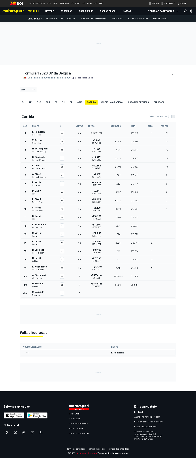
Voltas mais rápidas (112, 102)
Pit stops (159, 102)
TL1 (30, 102)
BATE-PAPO (168, 3)
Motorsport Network (86, 453)
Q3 (71, 102)
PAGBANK (64, 3)
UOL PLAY (87, 3)
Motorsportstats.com (79, 433)
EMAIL (182, 3)
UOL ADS (98, 3)
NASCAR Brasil (108, 11)
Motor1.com (74, 418)
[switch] (162, 116)
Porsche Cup (86, 11)
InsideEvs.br (74, 413)
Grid (79, 102)
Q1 (56, 102)
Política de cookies (96, 448)
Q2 (63, 102)
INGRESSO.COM (37, 3)
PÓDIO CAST (117, 18)
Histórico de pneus (138, 102)
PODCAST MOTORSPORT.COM (94, 18)
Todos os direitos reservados (112, 453)
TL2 (39, 102)
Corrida (91, 102)
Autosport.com (76, 428)
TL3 (48, 102)
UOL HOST (52, 3)
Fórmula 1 (33, 11)
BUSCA (154, 3)
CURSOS (76, 3)
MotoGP (49, 11)
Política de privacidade (118, 448)
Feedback (138, 411)
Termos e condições (76, 448)
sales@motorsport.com (145, 426)
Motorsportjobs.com (78, 423)
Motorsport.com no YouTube (60, 18)
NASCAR (127, 11)
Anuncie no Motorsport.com (147, 416)
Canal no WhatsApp (138, 18)
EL (22, 102)
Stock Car (66, 11)
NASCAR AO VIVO (160, 18)
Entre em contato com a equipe (148, 421)
